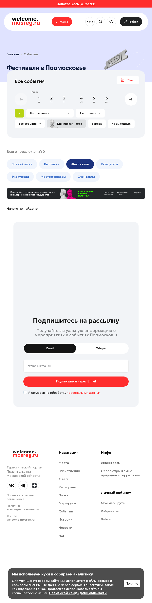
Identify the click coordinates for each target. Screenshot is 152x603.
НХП (62, 536)
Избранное (110, 511)
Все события (30, 123)
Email (50, 348)
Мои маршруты (113, 503)
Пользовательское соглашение (20, 497)
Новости (65, 527)
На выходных (121, 123)
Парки (63, 495)
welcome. (25, 453)
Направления (50, 113)
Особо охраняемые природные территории (120, 473)
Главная (13, 54)
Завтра (97, 123)
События (31, 54)
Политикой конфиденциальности (78, 593)
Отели (64, 479)
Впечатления (69, 471)
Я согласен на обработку (64, 393)
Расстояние (90, 113)
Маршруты (67, 503)
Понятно (132, 583)
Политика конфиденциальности (23, 507)
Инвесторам (111, 463)
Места (64, 463)
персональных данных (83, 393)
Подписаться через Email (76, 381)
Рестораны (67, 487)
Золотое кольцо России (76, 4)
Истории (65, 519)
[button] (131, 99)
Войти (106, 519)
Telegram (102, 348)
